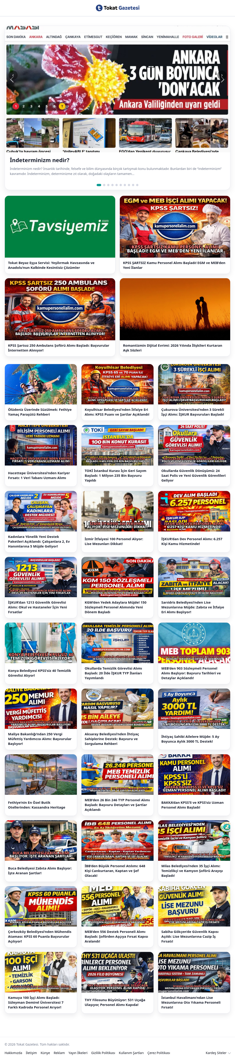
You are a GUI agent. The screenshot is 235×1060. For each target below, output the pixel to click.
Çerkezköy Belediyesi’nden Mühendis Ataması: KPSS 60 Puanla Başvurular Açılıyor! (39, 936)
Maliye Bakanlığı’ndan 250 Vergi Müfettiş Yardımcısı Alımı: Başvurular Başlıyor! (39, 739)
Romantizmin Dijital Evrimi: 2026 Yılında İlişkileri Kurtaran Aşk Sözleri (172, 347)
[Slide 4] (112, 185)
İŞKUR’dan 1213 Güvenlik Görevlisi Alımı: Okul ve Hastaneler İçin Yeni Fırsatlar (37, 607)
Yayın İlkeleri (78, 1053)
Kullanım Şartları (131, 1053)
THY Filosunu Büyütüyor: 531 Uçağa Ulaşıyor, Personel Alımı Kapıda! (115, 1002)
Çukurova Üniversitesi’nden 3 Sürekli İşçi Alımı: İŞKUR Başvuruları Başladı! (192, 412)
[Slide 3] (108, 185)
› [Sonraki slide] (222, 75)
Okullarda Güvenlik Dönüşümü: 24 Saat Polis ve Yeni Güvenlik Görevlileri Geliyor (193, 475)
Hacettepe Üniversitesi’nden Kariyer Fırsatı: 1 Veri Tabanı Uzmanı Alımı (39, 475)
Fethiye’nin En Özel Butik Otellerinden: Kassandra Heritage (36, 804)
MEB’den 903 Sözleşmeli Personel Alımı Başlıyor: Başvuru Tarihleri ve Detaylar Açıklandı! (191, 673)
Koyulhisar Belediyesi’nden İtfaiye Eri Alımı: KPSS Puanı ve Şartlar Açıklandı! (117, 412)
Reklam (59, 1053)
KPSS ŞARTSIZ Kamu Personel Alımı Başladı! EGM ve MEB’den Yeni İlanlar (174, 265)
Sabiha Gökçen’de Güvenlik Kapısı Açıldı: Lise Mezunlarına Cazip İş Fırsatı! (189, 936)
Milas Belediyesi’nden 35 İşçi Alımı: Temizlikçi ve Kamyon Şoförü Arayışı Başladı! (192, 871)
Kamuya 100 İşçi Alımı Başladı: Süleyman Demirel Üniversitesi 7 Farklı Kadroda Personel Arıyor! (36, 1002)
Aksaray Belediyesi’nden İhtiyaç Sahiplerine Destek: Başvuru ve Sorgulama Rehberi (112, 739)
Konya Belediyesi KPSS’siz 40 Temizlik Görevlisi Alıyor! (39, 673)
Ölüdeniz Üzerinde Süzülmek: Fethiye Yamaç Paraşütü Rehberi (40, 412)
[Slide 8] (129, 185)
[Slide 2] (104, 185)
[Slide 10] (137, 185)
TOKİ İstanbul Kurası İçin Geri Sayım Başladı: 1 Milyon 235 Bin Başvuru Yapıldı (115, 475)
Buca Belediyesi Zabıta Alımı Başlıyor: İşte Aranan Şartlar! (40, 870)
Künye (45, 1053)
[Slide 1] (99, 185)
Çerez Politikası (158, 1053)
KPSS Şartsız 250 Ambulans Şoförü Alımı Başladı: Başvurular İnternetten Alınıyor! (58, 347)
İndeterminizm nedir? (39, 160)
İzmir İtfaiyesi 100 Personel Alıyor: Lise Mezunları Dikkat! (114, 541)
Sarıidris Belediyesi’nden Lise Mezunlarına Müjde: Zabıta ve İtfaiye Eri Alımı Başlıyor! (192, 607)
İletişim (31, 1053)
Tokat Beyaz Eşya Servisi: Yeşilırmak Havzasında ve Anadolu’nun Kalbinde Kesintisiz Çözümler (51, 265)
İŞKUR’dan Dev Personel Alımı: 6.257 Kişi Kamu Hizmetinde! (191, 541)
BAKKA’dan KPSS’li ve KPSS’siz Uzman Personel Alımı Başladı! (192, 804)
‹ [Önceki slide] (13, 75)
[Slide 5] (116, 185)
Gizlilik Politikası (103, 1053)
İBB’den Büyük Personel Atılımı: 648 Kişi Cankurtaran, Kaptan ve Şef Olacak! (115, 871)
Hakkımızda (13, 1053)
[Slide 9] (133, 185)
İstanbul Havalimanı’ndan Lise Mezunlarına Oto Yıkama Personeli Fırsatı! (191, 1002)
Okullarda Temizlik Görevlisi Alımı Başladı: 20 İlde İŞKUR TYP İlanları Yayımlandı (113, 673)
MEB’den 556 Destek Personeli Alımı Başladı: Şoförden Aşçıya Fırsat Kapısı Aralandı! (116, 936)
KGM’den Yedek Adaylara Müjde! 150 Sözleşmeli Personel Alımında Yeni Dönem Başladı (115, 607)
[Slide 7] (125, 185)
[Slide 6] (121, 185)
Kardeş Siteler (216, 1053)
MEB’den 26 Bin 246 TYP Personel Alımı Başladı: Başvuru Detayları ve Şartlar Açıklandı (117, 805)
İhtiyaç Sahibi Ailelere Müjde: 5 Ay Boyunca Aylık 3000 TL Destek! (190, 739)
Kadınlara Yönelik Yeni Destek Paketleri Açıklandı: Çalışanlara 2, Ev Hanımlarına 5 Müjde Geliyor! (39, 541)
